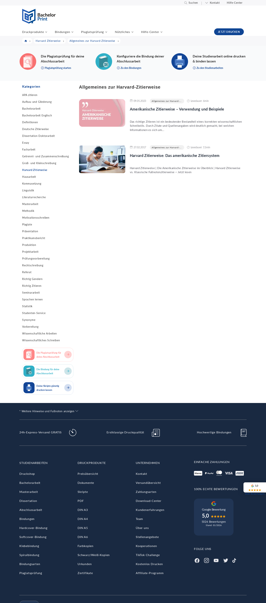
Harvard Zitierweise (34, 169)
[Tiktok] (234, 560)
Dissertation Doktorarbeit (38, 135)
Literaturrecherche (34, 197)
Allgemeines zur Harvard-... (167, 101)
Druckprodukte (33, 32)
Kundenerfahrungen (150, 509)
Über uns (142, 528)
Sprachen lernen (32, 299)
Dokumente (86, 482)
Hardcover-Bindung (33, 528)
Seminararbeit (31, 292)
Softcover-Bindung (33, 537)
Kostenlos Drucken (149, 564)
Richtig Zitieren (32, 285)
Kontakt (215, 2)
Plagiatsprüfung (92, 32)
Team (139, 518)
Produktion (29, 244)
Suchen (193, 2)
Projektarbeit (30, 251)
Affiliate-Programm (149, 573)
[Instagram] (206, 560)
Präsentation (30, 231)
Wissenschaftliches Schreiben (41, 340)
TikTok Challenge (148, 555)
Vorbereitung (30, 326)
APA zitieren (29, 95)
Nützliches (122, 32)
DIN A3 (83, 509)
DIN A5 (83, 528)
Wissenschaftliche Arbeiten (39, 333)
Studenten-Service (34, 313)
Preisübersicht (88, 473)
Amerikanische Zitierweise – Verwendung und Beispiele (177, 109)
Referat (27, 272)
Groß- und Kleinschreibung (39, 163)
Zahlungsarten (146, 491)
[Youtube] (216, 560)
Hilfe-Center (235, 2)
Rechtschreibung (32, 265)
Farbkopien (85, 546)
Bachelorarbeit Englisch (37, 115)
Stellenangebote (147, 537)
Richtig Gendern (32, 279)
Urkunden (85, 564)
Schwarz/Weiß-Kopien (94, 555)
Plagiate (27, 224)
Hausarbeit (29, 176)
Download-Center (148, 500)
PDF (81, 500)
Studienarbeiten (33, 462)
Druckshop (27, 473)
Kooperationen (146, 546)
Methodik (28, 210)
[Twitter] (226, 560)
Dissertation (28, 500)
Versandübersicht (148, 482)
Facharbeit (28, 149)
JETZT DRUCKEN (229, 31)
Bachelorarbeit (31, 108)
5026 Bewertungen (214, 521)
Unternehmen (148, 462)
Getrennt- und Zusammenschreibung (45, 156)
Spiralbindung (29, 555)
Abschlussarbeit (30, 509)
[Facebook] (197, 560)
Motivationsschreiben (36, 217)
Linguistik (28, 190)
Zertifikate (85, 573)
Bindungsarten (29, 564)
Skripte (83, 491)
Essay (25, 142)
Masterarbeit (30, 204)
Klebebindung (29, 546)
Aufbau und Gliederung (37, 101)
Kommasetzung (31, 183)
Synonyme (28, 319)
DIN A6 (83, 537)
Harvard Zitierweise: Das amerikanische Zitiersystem (175, 155)
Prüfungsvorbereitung (36, 258)
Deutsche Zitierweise (35, 129)
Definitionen (30, 122)
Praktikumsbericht (33, 238)
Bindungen (62, 32)
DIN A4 (83, 518)
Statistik (27, 306)
